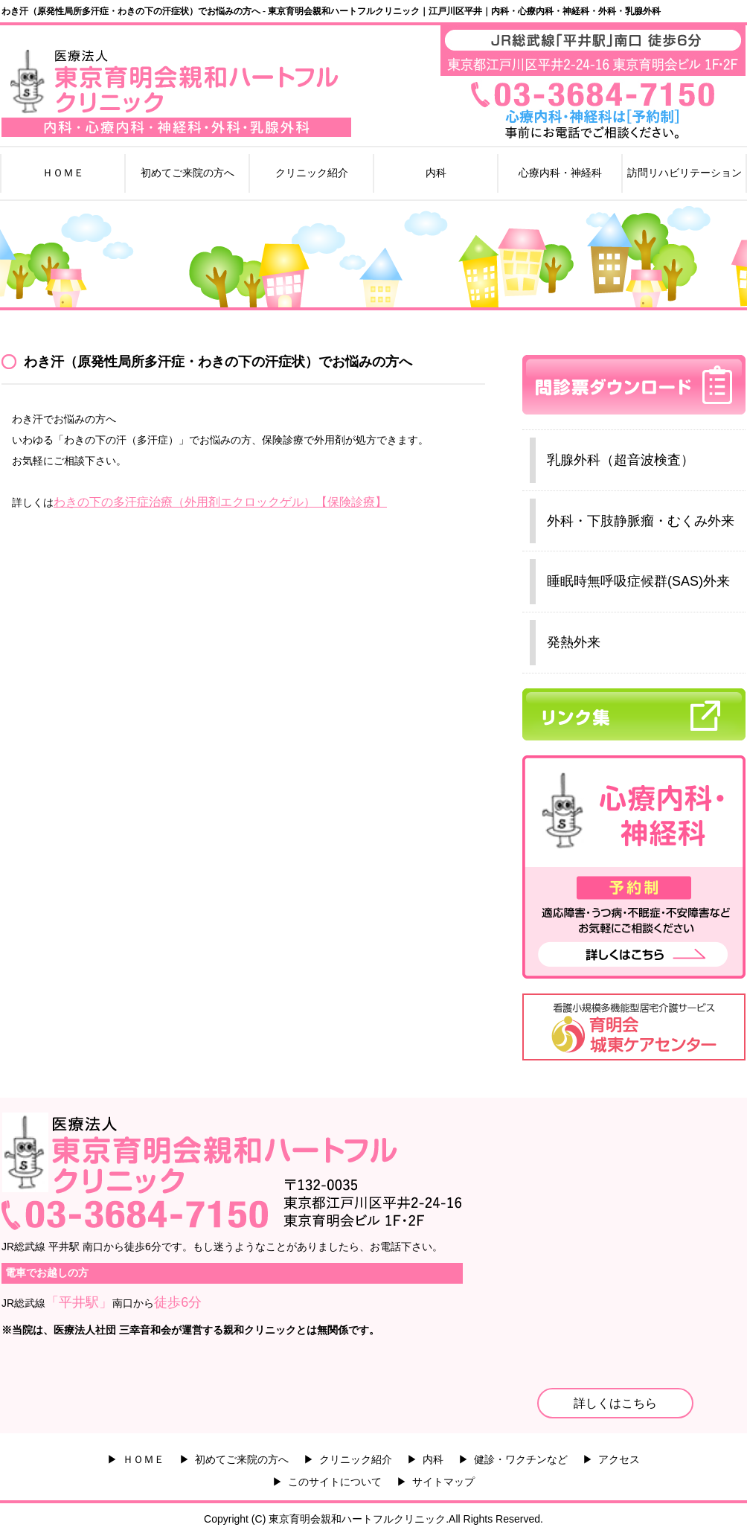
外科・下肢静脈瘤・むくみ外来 (640, 520)
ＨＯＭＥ (63, 173)
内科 (436, 173)
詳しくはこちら (615, 1403)
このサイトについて (335, 1482)
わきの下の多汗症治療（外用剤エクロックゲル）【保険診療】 (220, 502)
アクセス (619, 1459)
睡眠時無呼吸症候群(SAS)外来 (638, 581)
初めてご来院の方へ (187, 173)
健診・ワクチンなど (521, 1459)
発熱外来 (573, 642)
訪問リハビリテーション (684, 173)
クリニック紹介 (311, 173)
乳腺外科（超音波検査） (620, 459)
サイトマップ (443, 1482)
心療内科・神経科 (560, 173)
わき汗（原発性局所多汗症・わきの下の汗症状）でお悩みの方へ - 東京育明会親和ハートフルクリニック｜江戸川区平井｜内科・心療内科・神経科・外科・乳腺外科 (331, 11)
